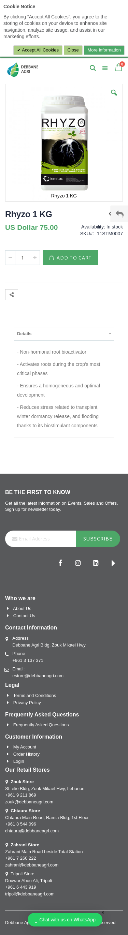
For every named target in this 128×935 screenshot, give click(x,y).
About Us (22, 608)
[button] (114, 98)
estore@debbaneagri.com (37, 675)
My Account (24, 747)
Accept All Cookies (40, 50)
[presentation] (64, 333)
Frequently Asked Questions (41, 724)
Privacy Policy (27, 702)
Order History (26, 754)
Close (73, 50)
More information (104, 50)
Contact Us (24, 615)
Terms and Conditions (34, 695)
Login (18, 761)
